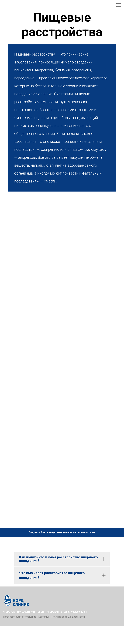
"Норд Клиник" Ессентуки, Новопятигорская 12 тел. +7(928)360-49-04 (45, 612)
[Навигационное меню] (118, 5)
